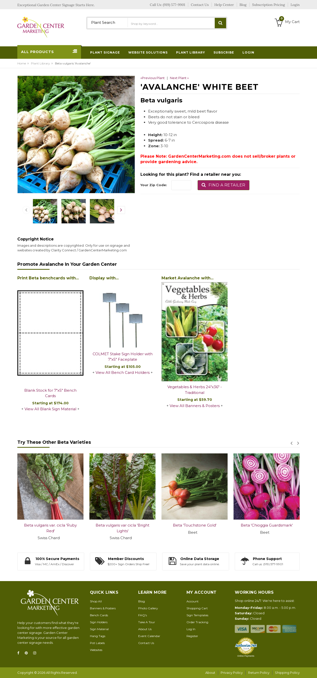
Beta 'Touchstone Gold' (194, 525)
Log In (190, 629)
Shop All (96, 601)
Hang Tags (97, 636)
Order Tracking (197, 622)
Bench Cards (99, 615)
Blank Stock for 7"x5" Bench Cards (50, 393)
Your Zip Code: (153, 185)
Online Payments (245, 656)
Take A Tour (146, 622)
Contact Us (146, 643)
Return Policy (258, 673)
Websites (96, 650)
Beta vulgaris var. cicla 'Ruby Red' (50, 528)
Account (192, 601)
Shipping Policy (287, 673)
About (210, 673)
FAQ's (142, 615)
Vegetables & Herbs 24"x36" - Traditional (194, 389)
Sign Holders (98, 622)
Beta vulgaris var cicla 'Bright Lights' (122, 528)
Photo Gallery (148, 608)
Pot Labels (97, 643)
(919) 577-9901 (174, 4)
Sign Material (99, 629)
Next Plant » (179, 78)
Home (21, 63)
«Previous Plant (152, 78)
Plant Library (40, 63)
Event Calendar (149, 636)
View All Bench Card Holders (123, 372)
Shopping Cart (197, 608)
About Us (145, 629)
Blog (141, 601)
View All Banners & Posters (195, 405)
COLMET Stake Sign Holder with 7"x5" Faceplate (123, 357)
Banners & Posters (103, 608)
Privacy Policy (232, 673)
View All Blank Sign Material (50, 409)
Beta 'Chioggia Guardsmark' (267, 525)
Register (192, 636)
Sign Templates (197, 615)
